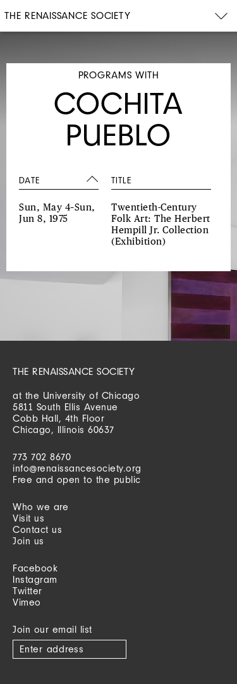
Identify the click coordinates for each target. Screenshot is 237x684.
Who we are (40, 507)
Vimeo (27, 602)
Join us (28, 541)
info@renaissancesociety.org (77, 468)
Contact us (37, 529)
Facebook (35, 568)
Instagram (35, 579)
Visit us (28, 518)
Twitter (27, 591)
